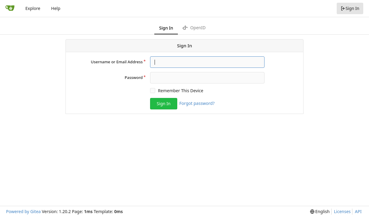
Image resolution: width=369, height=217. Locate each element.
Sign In (350, 8)
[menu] (320, 211)
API (358, 211)
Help (55, 8)
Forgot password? (197, 103)
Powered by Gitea (23, 211)
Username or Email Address (117, 61)
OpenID (194, 27)
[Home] (9, 8)
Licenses (342, 211)
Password (134, 77)
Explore (32, 8)
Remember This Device (180, 90)
